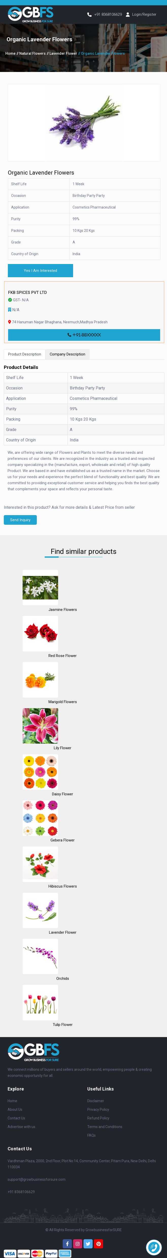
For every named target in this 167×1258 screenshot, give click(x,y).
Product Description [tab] (26, 358)
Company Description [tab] (71, 358)
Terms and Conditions (104, 1131)
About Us (15, 1114)
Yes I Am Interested (42, 274)
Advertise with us (21, 1131)
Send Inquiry (21, 523)
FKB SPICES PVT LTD (27, 296)
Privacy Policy (98, 1114)
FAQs (91, 1140)
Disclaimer (95, 1105)
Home (10, 57)
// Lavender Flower (62, 57)
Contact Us (16, 1122)
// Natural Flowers (31, 57)
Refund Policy (98, 1122)
